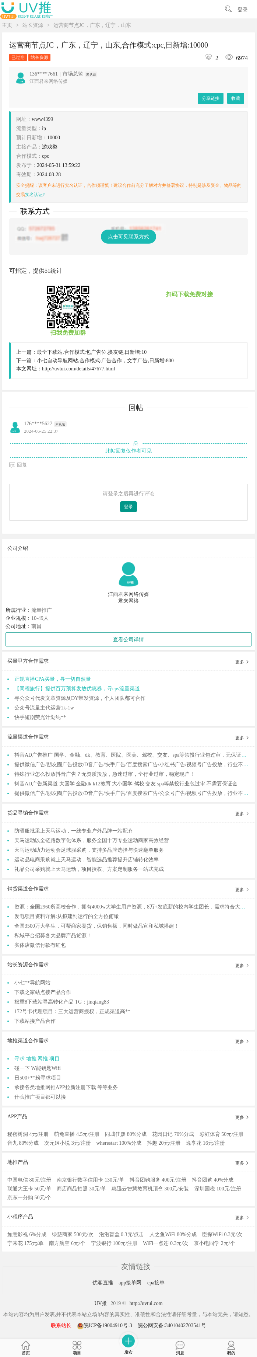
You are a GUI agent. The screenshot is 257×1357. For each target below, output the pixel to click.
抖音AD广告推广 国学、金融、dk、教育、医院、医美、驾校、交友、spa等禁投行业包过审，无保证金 (130, 755)
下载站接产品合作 (35, 1021)
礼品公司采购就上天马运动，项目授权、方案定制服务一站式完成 (89, 869)
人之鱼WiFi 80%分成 (172, 1234)
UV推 (100, 1303)
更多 (242, 661)
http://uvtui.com (146, 1303)
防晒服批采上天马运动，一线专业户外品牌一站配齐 (73, 831)
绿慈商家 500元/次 (72, 1234)
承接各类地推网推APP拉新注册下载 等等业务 (66, 1087)
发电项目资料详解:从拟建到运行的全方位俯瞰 (66, 916)
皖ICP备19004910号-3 (105, 1325)
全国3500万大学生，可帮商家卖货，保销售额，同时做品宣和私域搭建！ (96, 926)
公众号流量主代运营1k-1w (44, 708)
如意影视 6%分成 (26, 1234)
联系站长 (61, 1325)
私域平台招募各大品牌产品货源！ (53, 935)
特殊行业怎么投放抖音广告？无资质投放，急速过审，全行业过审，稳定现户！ (104, 774)
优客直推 (103, 1283)
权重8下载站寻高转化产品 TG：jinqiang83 (61, 1002)
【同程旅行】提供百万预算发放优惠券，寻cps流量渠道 (77, 688)
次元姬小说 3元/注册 (67, 1143)
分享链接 (210, 98)
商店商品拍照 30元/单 (81, 1189)
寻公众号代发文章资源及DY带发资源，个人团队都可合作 (79, 698)
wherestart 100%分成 (118, 1143)
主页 (7, 25)
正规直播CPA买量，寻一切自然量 (52, 679)
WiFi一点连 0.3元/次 (165, 1243)
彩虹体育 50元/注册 (221, 1134)
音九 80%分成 (23, 1143)
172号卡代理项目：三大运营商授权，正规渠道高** (72, 1011)
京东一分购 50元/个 (29, 1197)
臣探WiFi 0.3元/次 (222, 1234)
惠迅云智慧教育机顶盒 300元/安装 (150, 1189)
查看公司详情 (128, 639)
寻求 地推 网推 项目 (37, 1058)
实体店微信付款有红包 (40, 945)
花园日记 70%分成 (173, 1134)
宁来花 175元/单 (25, 1243)
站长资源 (32, 25)
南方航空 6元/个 (67, 1243)
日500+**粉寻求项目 (37, 1078)
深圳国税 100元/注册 (217, 1189)
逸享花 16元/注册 (205, 1143)
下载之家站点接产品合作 (42, 992)
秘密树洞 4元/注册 (28, 1134)
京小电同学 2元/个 (214, 1243)
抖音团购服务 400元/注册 (158, 1180)
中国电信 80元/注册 (29, 1180)
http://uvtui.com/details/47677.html (78, 368)
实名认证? (35, 194)
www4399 (42, 119)
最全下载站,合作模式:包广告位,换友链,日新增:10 (92, 352)
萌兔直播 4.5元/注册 (76, 1134)
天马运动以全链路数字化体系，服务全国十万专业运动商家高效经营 (91, 840)
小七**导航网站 (32, 983)
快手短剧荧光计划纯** (40, 717)
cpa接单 (156, 1283)
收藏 (235, 98)
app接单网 (131, 1283)
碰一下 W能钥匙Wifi (37, 1068)
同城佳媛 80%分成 (126, 1134)
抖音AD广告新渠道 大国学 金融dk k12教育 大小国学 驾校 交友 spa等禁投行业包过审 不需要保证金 (125, 783)
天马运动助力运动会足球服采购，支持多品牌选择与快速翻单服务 (89, 850)
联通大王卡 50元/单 (29, 1189)
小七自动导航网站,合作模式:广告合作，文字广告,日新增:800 (105, 360)
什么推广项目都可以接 (40, 1097)
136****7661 (43, 74)
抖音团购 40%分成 (212, 1180)
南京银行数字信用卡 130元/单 (90, 1180)
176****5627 (38, 423)
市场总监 (73, 74)
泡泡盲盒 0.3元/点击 (121, 1234)
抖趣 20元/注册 (163, 1143)
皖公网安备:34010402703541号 (172, 1325)
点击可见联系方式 (128, 237)
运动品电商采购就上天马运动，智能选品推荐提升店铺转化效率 (86, 859)
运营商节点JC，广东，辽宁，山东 (92, 25)
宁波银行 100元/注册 (114, 1243)
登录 (242, 10)
